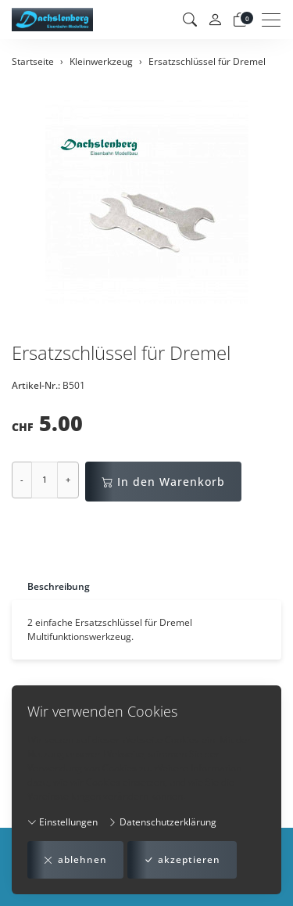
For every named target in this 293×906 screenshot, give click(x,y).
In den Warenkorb (163, 481)
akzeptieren (182, 860)
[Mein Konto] (215, 20)
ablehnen (75, 860)
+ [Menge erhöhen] (68, 479)
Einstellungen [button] (62, 822)
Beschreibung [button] (58, 586)
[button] (190, 19)
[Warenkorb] (240, 19)
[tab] (51, 586)
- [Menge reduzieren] (21, 479)
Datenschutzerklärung (162, 822)
